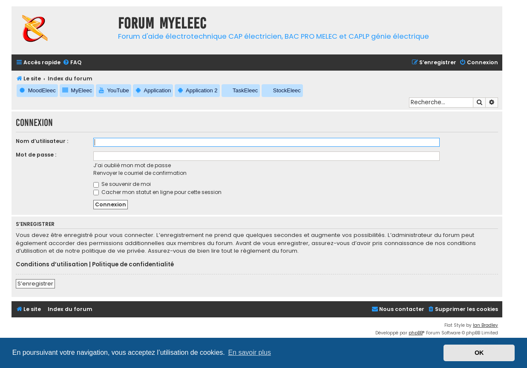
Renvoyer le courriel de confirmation (140, 173)
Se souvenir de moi (122, 184)
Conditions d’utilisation (52, 264)
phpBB (416, 333)
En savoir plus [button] (249, 352)
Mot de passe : (36, 154)
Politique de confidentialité (133, 264)
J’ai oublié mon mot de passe (132, 165)
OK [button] (479, 352)
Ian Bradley (485, 325)
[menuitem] (72, 62)
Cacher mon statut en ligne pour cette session (157, 192)
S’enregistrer (35, 284)
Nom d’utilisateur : (42, 141)
